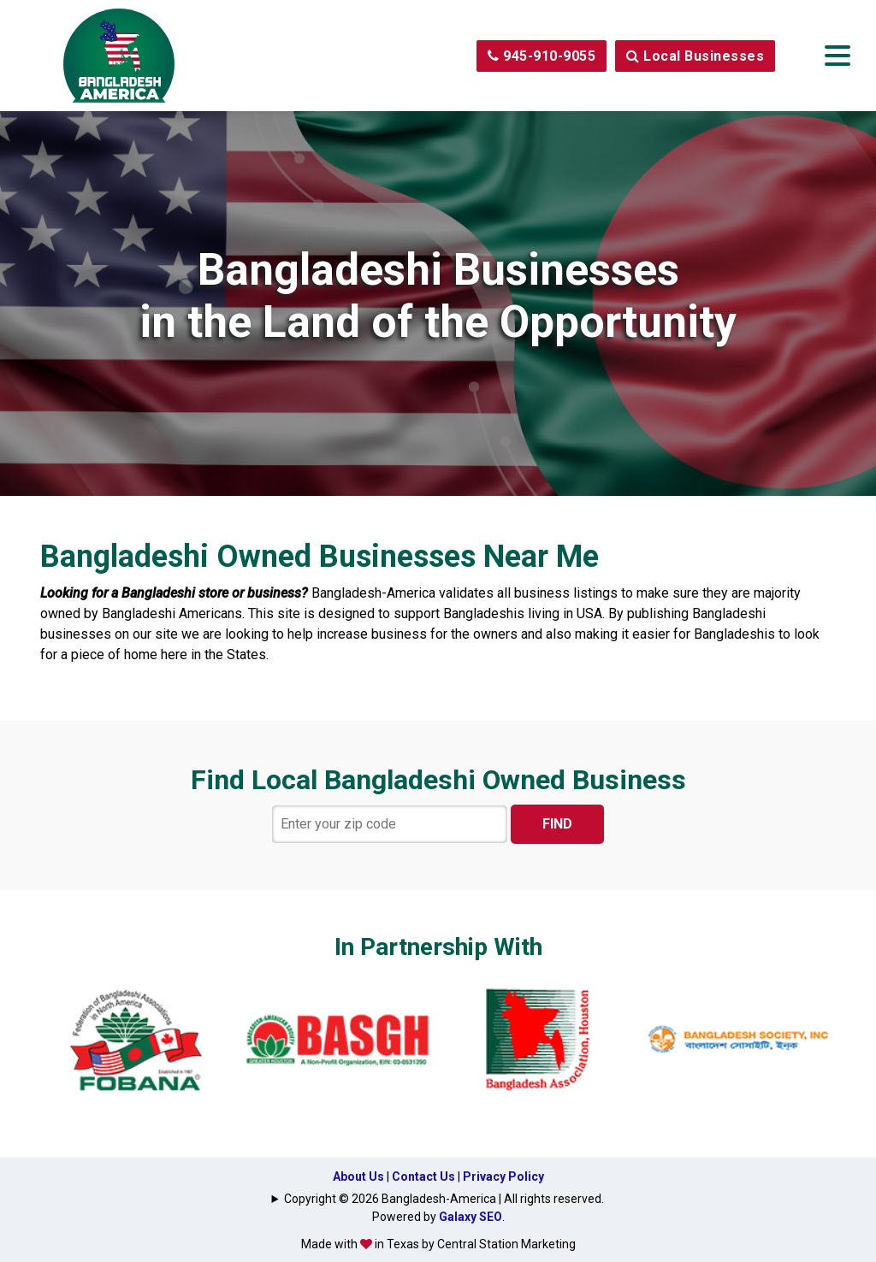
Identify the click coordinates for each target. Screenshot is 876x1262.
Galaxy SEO (470, 1217)
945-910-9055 (541, 56)
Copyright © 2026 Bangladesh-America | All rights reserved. (444, 1199)
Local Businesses (695, 56)
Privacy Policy (503, 1176)
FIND (557, 824)
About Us (358, 1176)
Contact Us (423, 1176)
